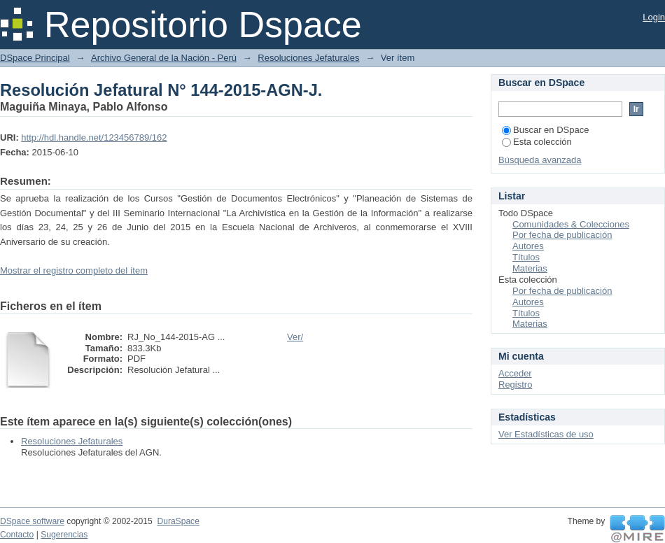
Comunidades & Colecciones (570, 224)
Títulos (526, 257)
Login (654, 17)
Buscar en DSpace (545, 130)
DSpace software (32, 521)
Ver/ (295, 337)
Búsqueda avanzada (540, 160)
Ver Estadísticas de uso (546, 434)
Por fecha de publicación (562, 235)
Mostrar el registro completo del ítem (74, 270)
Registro (515, 384)
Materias (529, 268)
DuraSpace (178, 521)
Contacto (17, 535)
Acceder (515, 373)
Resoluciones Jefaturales (308, 57)
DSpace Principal (35, 57)
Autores (528, 246)
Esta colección (537, 141)
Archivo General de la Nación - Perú (164, 57)
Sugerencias (64, 535)
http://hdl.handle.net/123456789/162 (94, 137)
